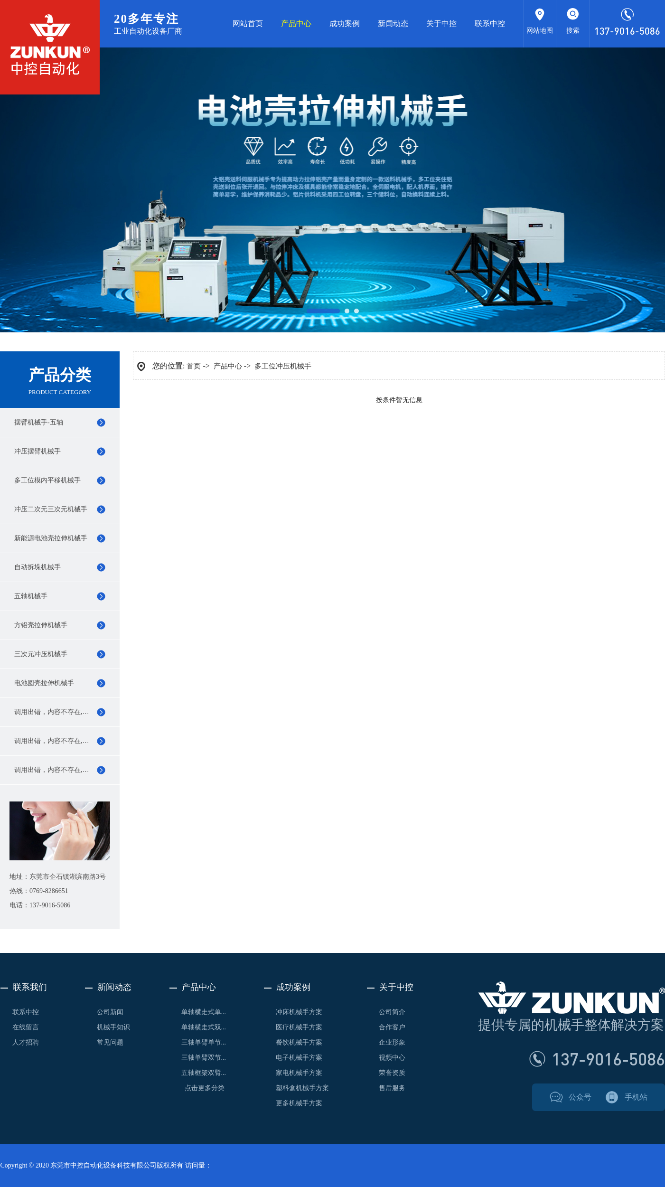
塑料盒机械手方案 (302, 1088)
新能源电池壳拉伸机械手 (50, 538)
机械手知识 (113, 1027)
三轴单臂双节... (203, 1057)
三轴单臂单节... (203, 1042)
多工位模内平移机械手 (47, 480)
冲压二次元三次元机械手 (50, 509)
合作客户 (392, 1027)
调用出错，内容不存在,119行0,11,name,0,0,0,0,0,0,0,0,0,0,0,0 (67, 712)
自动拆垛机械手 (37, 567)
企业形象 (392, 1042)
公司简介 (392, 1012)
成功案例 (344, 23)
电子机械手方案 (299, 1057)
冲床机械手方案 (299, 1012)
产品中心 (296, 23)
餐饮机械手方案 (299, 1042)
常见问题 (110, 1042)
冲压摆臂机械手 (37, 451)
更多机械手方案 (299, 1103)
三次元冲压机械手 (40, 654)
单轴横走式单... (203, 1012)
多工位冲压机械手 (282, 366)
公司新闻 (110, 1012)
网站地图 (539, 30)
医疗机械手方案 (299, 1027)
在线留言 (25, 1027)
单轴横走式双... (203, 1027)
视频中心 (392, 1057)
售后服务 (392, 1088)
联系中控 (490, 23)
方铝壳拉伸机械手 (40, 625)
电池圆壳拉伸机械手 (44, 683)
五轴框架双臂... (203, 1072)
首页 (194, 366)
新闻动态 (393, 23)
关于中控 (441, 23)
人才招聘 (25, 1042)
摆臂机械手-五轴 (38, 422)
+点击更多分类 (203, 1088)
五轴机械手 (30, 596)
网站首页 (248, 23)
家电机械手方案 (299, 1072)
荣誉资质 (392, 1072)
